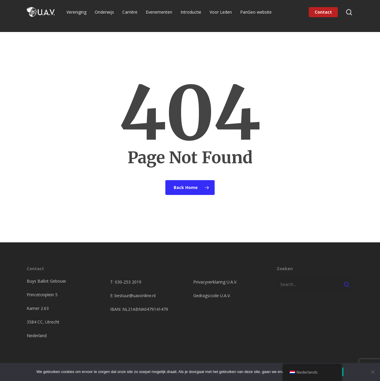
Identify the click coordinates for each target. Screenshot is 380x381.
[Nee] (373, 372)
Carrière (133, 16)
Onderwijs (108, 16)
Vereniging (80, 16)
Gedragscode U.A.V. (212, 295)
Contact (323, 16)
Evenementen (162, 16)
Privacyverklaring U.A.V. (215, 282)
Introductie (194, 16)
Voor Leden (224, 16)
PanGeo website (259, 16)
